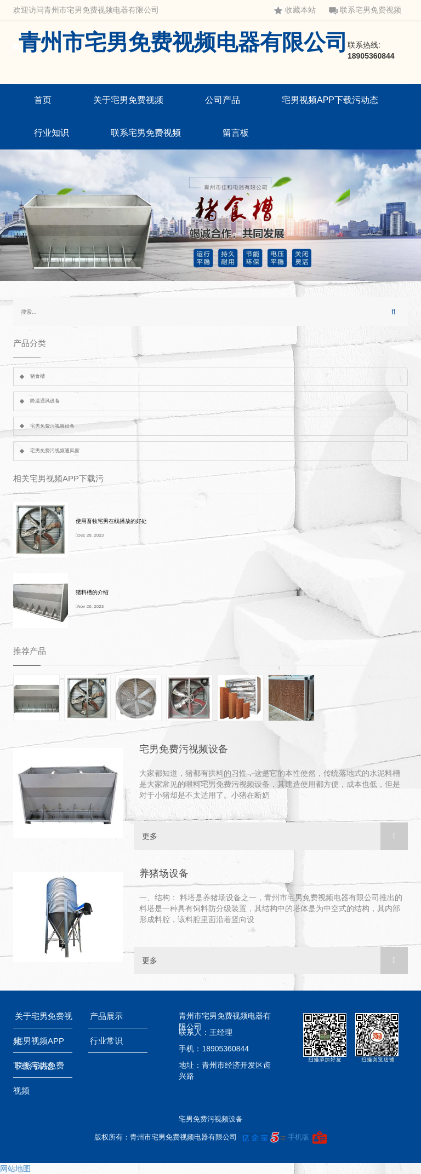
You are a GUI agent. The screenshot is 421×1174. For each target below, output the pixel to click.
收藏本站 (295, 10)
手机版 (298, 1137)
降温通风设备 (45, 401)
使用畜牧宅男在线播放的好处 (111, 521)
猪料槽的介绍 (92, 592)
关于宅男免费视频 (128, 100)
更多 (275, 836)
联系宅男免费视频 (365, 10)
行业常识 (108, 1040)
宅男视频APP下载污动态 (330, 100)
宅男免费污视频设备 (52, 426)
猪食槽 (37, 376)
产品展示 (108, 1016)
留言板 (236, 132)
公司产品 (222, 100)
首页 (43, 100)
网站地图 (15, 1168)
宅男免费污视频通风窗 (54, 450)
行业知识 (51, 132)
